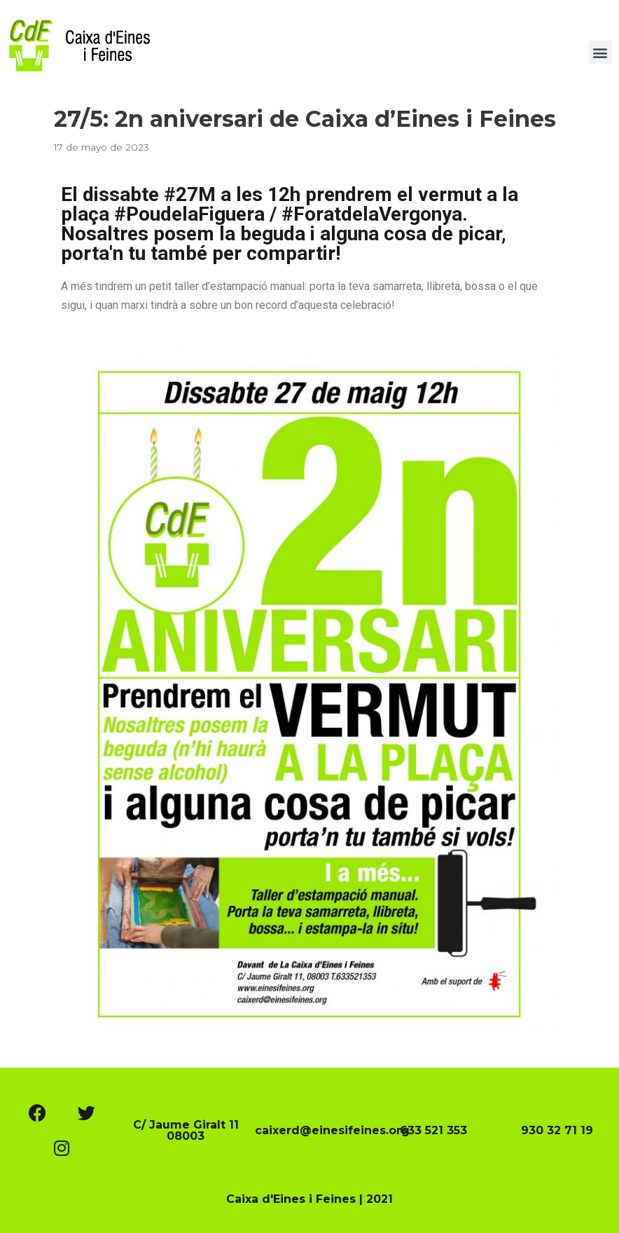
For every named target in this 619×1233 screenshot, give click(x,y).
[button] (600, 52)
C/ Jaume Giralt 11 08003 (186, 1130)
